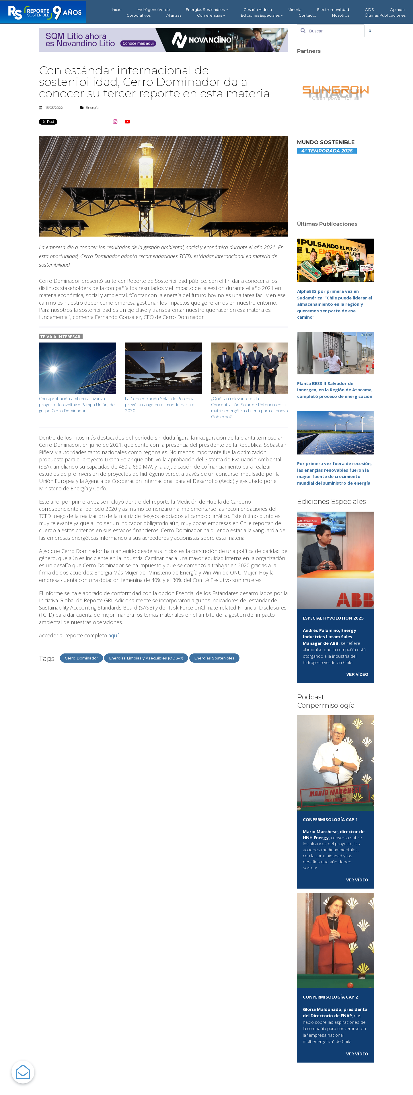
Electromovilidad (333, 9)
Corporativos (138, 15)
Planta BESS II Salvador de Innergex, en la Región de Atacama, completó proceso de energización (335, 389)
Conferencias (211, 15)
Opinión (397, 9)
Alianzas (173, 15)
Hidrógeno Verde (153, 9)
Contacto (307, 15)
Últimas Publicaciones (385, 15)
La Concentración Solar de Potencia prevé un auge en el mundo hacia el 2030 (160, 404)
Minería (294, 9)
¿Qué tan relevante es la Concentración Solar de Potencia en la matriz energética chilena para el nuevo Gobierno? (249, 407)
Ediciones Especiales (262, 15)
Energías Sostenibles (207, 9)
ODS (369, 9)
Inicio (117, 9)
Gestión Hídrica (257, 9)
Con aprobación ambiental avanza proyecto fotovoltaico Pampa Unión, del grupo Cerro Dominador (77, 404)
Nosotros (340, 15)
